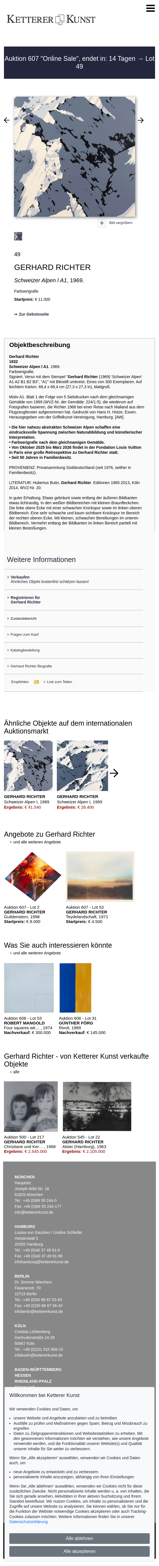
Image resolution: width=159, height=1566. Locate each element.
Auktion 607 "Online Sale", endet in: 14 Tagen (71, 58)
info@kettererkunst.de (34, 1212)
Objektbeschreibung (39, 344)
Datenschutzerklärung (28, 1521)
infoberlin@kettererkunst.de (39, 1311)
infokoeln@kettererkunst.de (39, 1355)
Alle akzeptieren (80, 1551)
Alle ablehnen (79, 1538)
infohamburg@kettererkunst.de (42, 1262)
